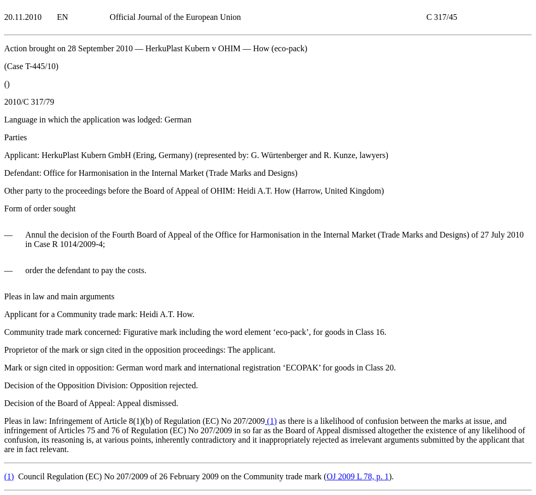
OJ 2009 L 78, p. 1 (358, 476)
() (271, 421)
